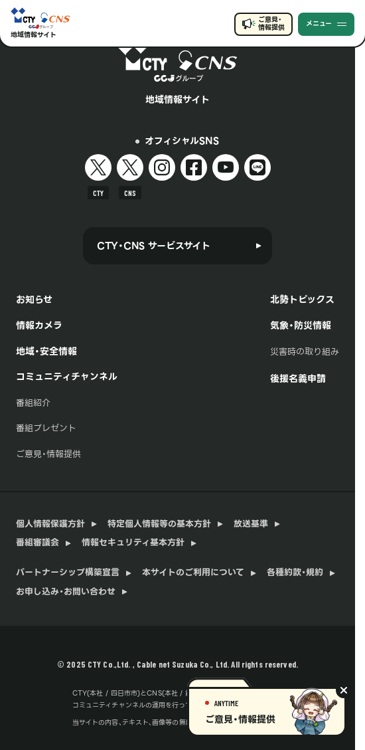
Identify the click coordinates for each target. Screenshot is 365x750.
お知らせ (34, 299)
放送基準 (251, 524)
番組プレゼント (46, 428)
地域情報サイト (33, 35)
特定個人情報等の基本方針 (159, 524)
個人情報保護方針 (50, 524)
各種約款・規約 (295, 572)
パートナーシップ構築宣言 (67, 572)
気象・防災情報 (300, 325)
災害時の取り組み (304, 352)
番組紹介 (33, 403)
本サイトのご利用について (193, 572)
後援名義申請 (298, 378)
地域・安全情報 (46, 351)
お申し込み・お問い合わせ (65, 592)
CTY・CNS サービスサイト (153, 245)
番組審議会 (37, 542)
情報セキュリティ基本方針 (133, 542)
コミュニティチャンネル (66, 376)
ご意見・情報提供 (271, 23)
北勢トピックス (302, 299)
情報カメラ (39, 325)
